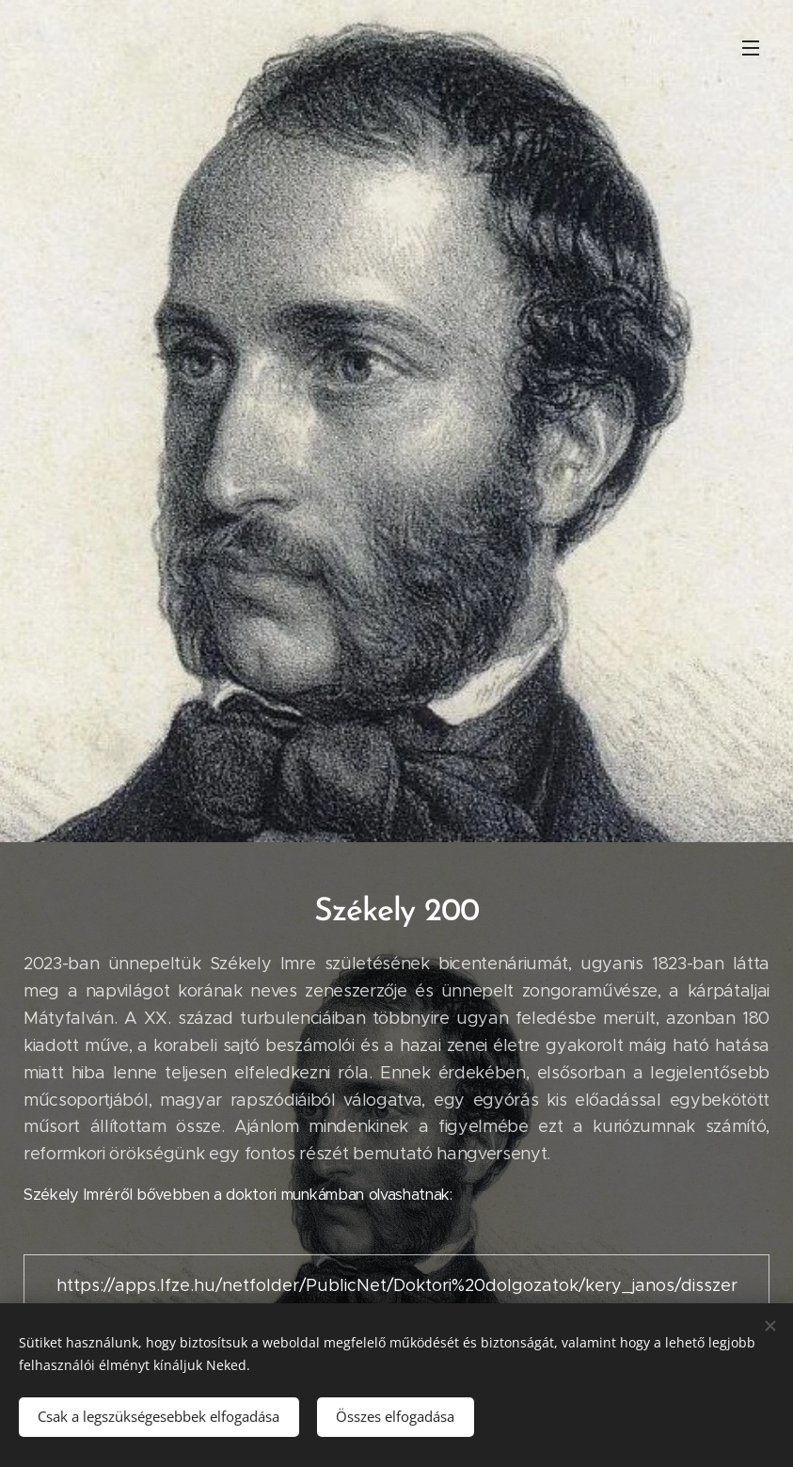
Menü (750, 48)
